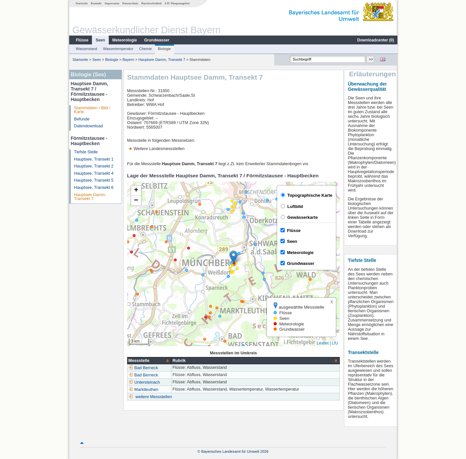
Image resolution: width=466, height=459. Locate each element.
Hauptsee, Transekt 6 (93, 187)
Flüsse (81, 40)
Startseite (81, 3)
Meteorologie (124, 40)
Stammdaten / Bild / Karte (92, 110)
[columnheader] (149, 360)
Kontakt (96, 3)
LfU (335, 343)
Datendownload (88, 126)
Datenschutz (130, 3)
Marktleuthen (143, 389)
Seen (100, 40)
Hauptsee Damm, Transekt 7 (161, 60)
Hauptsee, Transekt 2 (93, 166)
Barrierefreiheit (151, 3)
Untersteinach (144, 382)
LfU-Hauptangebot (176, 3)
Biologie (164, 49)
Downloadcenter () (375, 40)
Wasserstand (86, 49)
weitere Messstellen (153, 397)
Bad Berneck (143, 368)
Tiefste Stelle (86, 152)
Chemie (145, 49)
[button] (233, 257)
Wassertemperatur (118, 49)
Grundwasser (156, 40)
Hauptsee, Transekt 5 (93, 180)
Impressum (111, 3)
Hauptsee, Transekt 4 (93, 173)
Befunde (81, 119)
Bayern (128, 60)
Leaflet (322, 343)
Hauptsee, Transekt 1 (93, 159)
